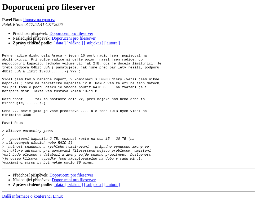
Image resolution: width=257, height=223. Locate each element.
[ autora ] (112, 43)
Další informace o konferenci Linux (32, 218)
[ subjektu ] (93, 43)
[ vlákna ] (75, 43)
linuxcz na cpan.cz (39, 19)
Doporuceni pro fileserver (71, 33)
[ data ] (59, 43)
